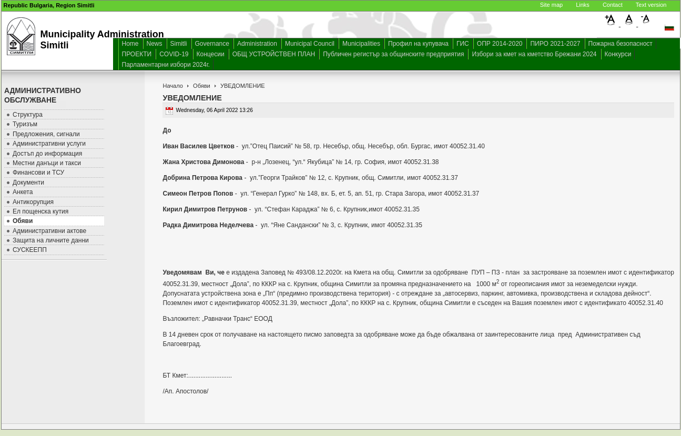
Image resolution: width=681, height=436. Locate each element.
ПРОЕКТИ (137, 54)
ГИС (462, 43)
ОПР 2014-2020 (500, 43)
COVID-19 (173, 54)
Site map (551, 5)
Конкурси (618, 54)
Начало (172, 86)
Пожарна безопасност (620, 43)
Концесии (211, 54)
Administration (257, 43)
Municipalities (361, 43)
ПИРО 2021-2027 (555, 43)
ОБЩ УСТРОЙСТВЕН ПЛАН (274, 54)
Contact (613, 5)
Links (582, 5)
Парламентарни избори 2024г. (166, 64)
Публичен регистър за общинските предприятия (393, 54)
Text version (651, 5)
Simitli (178, 43)
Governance (212, 43)
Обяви (201, 86)
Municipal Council (309, 43)
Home (130, 43)
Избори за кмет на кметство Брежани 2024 (534, 54)
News (154, 43)
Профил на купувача (418, 43)
